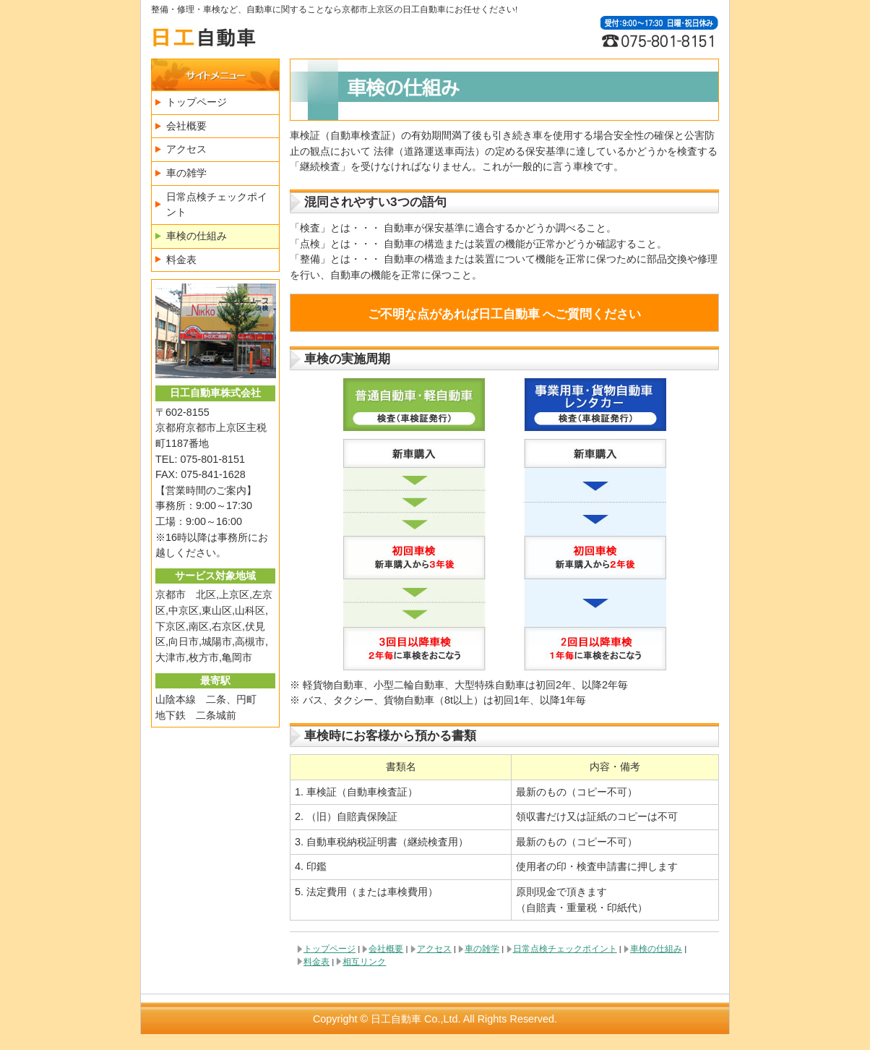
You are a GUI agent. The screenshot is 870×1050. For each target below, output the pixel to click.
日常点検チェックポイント (565, 948)
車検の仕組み (656, 948)
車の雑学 (482, 948)
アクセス (434, 948)
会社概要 (386, 948)
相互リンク (364, 961)
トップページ (329, 948)
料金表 (316, 961)
